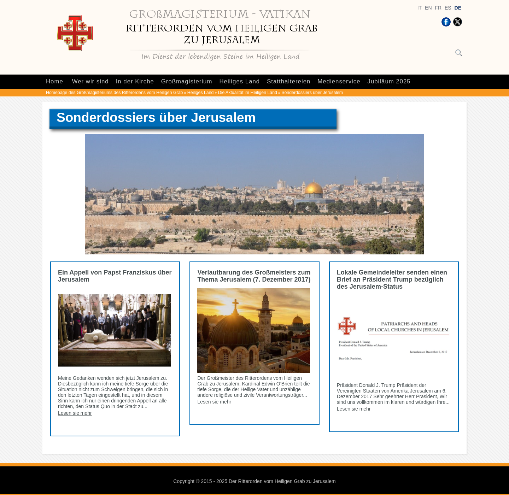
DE (458, 8)
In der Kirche (135, 81)
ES (448, 8)
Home (54, 81)
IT (419, 8)
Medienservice (338, 81)
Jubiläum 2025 (389, 81)
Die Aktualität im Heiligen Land (247, 92)
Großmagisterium (186, 81)
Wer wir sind (90, 81)
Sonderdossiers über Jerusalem (312, 92)
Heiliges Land (239, 81)
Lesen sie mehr (75, 413)
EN (428, 8)
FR (438, 8)
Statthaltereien (288, 81)
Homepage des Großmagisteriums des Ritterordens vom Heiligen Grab (114, 92)
